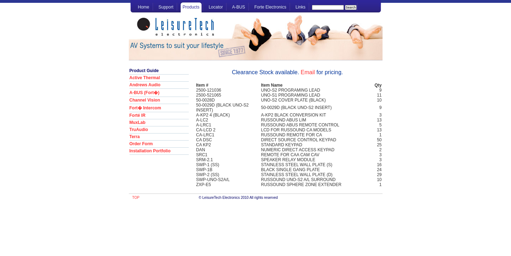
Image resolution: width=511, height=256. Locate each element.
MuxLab (137, 122)
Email (308, 72)
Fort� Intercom (145, 107)
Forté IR (137, 115)
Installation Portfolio (150, 150)
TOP (135, 198)
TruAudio (139, 129)
